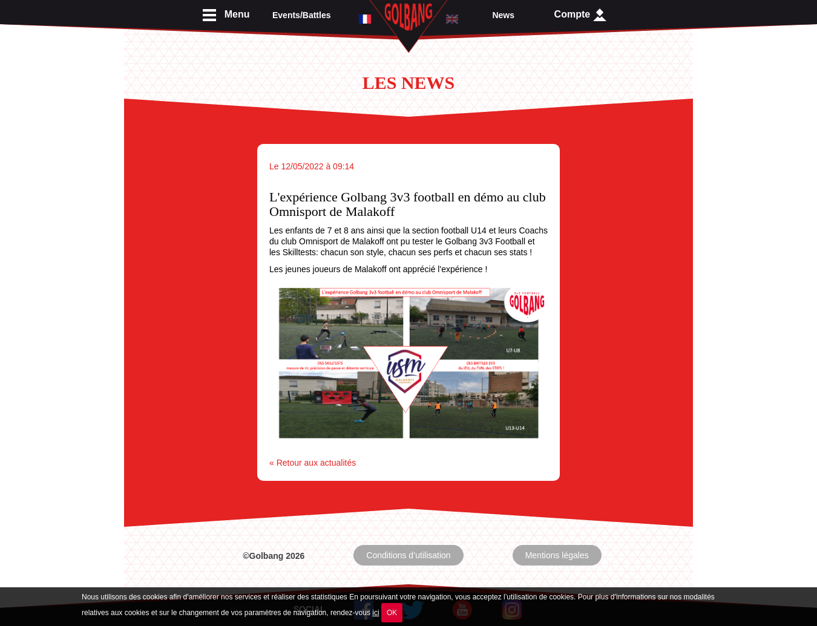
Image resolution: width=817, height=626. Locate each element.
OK (392, 612)
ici (375, 612)
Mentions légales (557, 555)
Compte (580, 14)
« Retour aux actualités (312, 463)
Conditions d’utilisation (408, 555)
